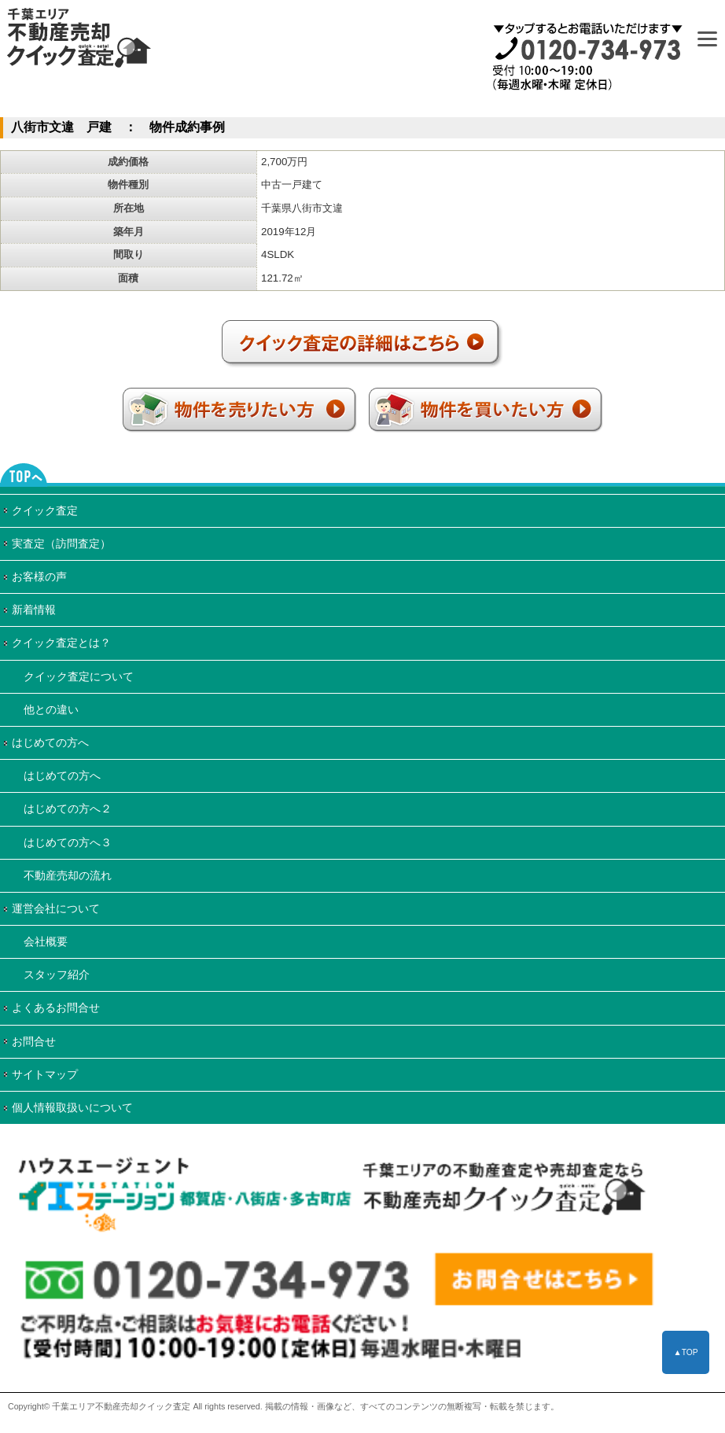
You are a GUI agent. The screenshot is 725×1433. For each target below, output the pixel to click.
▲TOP (685, 1352)
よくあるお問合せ (56, 1007)
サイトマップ (45, 1074)
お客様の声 (39, 576)
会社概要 (46, 941)
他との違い (51, 709)
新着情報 (34, 609)
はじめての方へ (50, 742)
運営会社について (56, 908)
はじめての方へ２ (68, 808)
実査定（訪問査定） (61, 543)
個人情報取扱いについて (72, 1107)
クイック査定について (79, 676)
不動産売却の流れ (68, 875)
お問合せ (34, 1041)
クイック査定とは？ (61, 642)
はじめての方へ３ (68, 842)
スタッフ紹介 (57, 974)
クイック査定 (45, 510)
